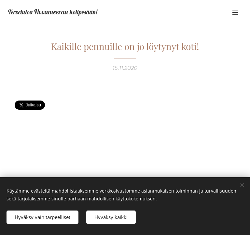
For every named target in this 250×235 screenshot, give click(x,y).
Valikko (235, 12)
